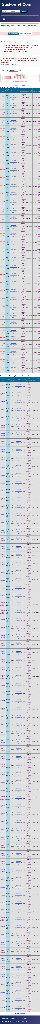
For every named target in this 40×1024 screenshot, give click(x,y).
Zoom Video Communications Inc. (13, 97)
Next (23, 85)
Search (24, 11)
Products (13, 1018)
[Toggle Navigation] (4, 19)
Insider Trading (13, 34)
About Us (5, 1018)
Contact (18, 1021)
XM (18, 338)
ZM (18, 97)
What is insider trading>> (8, 64)
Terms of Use (22, 1018)
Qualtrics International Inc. (13, 338)
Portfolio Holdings (25, 33)
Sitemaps (25, 1021)
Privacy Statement (7, 1021)
